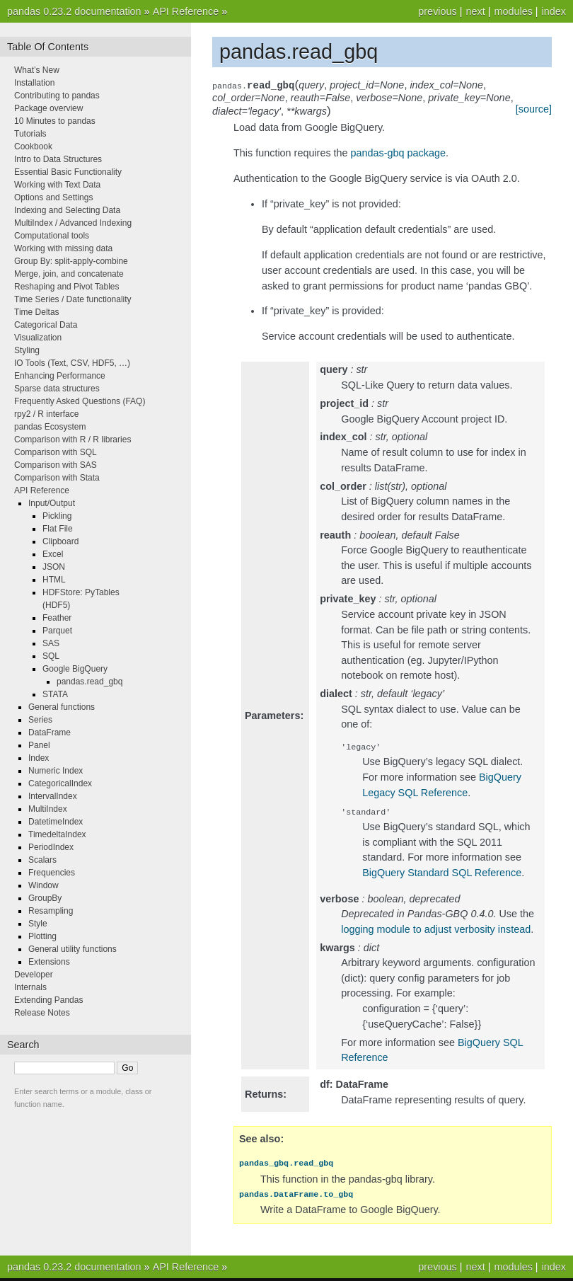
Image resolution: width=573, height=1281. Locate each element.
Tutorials (30, 134)
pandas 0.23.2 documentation (74, 11)
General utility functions (72, 949)
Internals (30, 987)
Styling (27, 350)
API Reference (186, 11)
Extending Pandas (48, 1000)
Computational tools (51, 236)
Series (40, 720)
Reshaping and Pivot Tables (67, 287)
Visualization (38, 338)
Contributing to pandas (57, 95)
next (475, 11)
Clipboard (60, 541)
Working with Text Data (57, 185)
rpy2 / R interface (46, 414)
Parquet (57, 631)
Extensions (49, 962)
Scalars (42, 860)
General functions (61, 707)
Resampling (50, 911)
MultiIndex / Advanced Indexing (73, 223)
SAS (50, 643)
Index (38, 758)
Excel (52, 554)
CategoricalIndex (60, 783)
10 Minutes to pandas (55, 121)
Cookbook (33, 146)
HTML (54, 580)
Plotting (42, 936)
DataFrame (49, 732)
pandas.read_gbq (89, 682)
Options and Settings (53, 197)
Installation (34, 83)
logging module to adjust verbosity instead (436, 932)
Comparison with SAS (55, 465)
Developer (33, 975)
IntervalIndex (52, 796)
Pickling (56, 516)
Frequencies (51, 873)
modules (513, 11)
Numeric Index (55, 771)
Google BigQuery (75, 669)
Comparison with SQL (55, 452)
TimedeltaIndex (57, 834)
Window (43, 885)
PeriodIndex (51, 847)
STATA (55, 694)
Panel (39, 745)
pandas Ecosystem (50, 427)
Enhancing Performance (59, 376)
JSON (53, 567)
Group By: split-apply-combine (71, 261)
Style (37, 924)
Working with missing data (63, 248)
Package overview (48, 108)
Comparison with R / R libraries (72, 439)
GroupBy (45, 898)
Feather (56, 618)
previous (437, 11)
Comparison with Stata (57, 478)
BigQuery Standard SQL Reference (441, 875)
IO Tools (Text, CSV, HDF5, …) (72, 363)
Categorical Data (45, 325)
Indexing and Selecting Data (67, 210)
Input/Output (51, 503)
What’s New (36, 70)
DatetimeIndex (55, 822)
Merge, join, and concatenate (69, 274)
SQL (50, 656)
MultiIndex (47, 809)
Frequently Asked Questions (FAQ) (79, 401)
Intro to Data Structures (58, 159)
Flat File (57, 529)
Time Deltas (36, 312)
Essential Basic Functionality (68, 172)
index (554, 11)
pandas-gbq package (398, 153)
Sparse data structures (57, 389)
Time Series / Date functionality (73, 299)
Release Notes (42, 1013)
